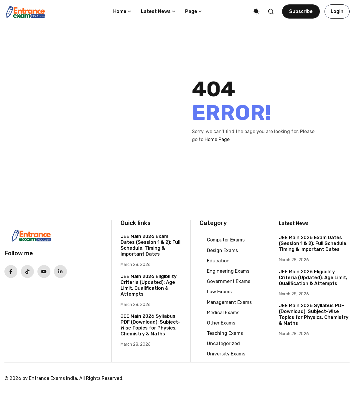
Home (119, 11)
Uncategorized (223, 343)
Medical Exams (223, 312)
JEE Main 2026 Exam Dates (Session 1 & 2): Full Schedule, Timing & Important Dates (150, 245)
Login (337, 11)
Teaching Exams (225, 333)
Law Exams (219, 291)
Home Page (217, 139)
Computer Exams (226, 240)
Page (191, 11)
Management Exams (229, 302)
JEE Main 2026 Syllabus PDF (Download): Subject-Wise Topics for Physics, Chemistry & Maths (150, 325)
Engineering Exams (228, 271)
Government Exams (228, 281)
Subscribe (301, 11)
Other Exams (221, 323)
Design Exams (222, 250)
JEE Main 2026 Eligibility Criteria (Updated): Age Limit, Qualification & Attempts (149, 285)
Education (218, 261)
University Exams (226, 354)
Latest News (156, 11)
